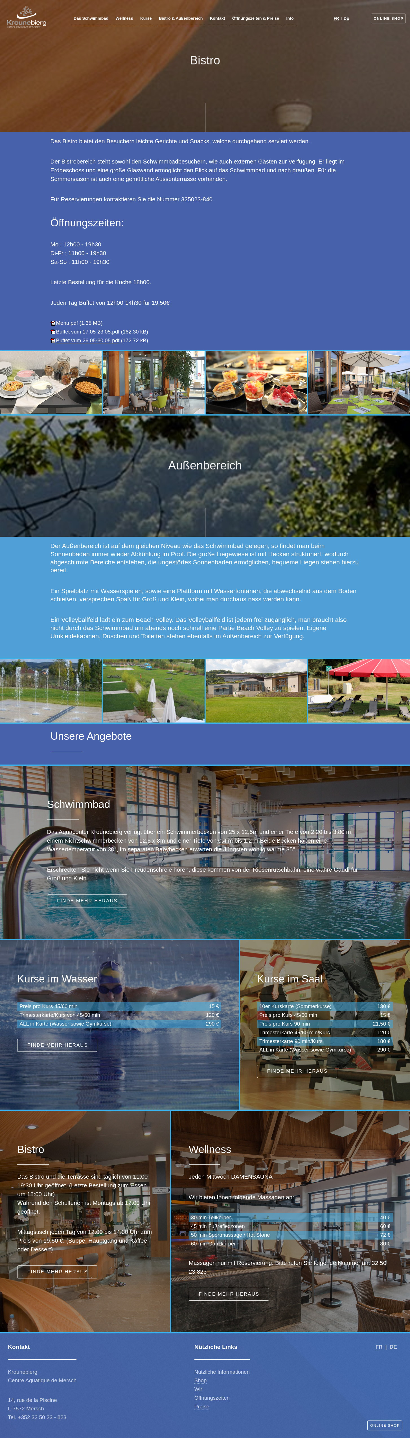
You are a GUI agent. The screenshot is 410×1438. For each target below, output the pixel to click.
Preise (201, 1407)
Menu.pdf (67, 323)
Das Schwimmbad (91, 18)
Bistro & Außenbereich (181, 18)
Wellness (124, 18)
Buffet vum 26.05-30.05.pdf (88, 340)
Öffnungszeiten (212, 1398)
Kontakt (217, 18)
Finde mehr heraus (87, 901)
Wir (198, 1389)
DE (346, 18)
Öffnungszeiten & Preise (255, 18)
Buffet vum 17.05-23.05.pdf (88, 332)
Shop (200, 1380)
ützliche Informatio (219, 1372)
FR (336, 18)
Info (289, 18)
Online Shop (389, 18)
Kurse (146, 18)
